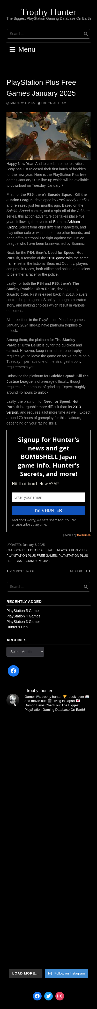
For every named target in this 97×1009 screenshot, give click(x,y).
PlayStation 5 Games (23, 611)
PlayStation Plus (72, 550)
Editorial (36, 550)
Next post (78, 571)
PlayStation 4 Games (23, 616)
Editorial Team (53, 103)
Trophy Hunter (48, 12)
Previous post (22, 571)
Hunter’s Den (17, 627)
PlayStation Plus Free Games (31, 556)
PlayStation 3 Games (23, 622)
